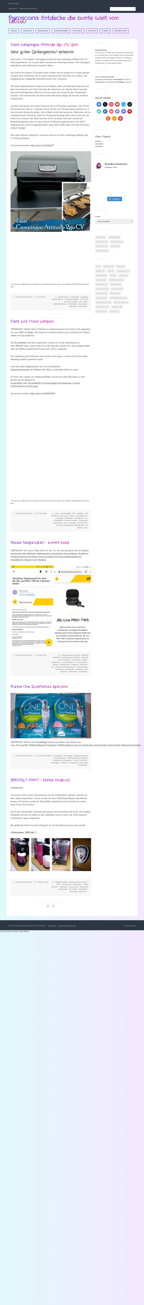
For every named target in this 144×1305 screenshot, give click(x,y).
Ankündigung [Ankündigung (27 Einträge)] (114, 237)
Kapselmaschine (75, 882)
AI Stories (105, 31)
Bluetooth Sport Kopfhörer (70, 657)
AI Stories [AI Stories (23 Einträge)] (100, 237)
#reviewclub (16, 554)
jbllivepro (56, 665)
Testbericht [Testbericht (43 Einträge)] (115, 293)
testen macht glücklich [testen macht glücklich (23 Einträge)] (118, 298)
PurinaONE (83, 760)
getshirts (98, 141)
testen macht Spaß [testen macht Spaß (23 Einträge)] (103, 302)
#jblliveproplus (44, 554)
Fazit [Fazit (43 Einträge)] (113, 275)
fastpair (84, 660)
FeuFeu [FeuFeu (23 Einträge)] (123, 275)
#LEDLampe (32, 386)
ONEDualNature (60, 758)
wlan (85, 528)
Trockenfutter (82, 765)
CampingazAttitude (71, 299)
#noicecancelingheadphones (68, 557)
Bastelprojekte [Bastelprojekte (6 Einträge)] (101, 241)
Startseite (13, 31)
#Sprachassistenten (20, 370)
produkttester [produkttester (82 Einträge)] (117, 289)
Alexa (57, 513)
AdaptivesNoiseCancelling (70, 655)
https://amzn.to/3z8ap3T (42, 145)
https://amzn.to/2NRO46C (42, 393)
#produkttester (65, 383)
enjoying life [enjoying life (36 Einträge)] (101, 275)
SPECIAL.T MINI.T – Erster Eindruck (40, 780)
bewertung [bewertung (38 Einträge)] (108, 266)
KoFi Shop (92, 31)
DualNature (59, 756)
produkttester (82, 304)
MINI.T (85, 882)
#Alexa (37, 370)
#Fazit (27, 329)
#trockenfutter (100, 745)
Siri (86, 518)
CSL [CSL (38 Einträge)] (111, 271)
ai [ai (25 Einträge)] (98, 266)
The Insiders (73, 889)
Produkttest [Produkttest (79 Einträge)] (116, 284)
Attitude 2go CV (64, 297)
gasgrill (75, 302)
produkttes (59, 518)
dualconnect (76, 660)
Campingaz (75, 297)
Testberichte (27, 31)
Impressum (12, 8)
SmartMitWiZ (58, 520)
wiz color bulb (82, 523)
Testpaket (63, 672)
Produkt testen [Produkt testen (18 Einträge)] (102, 289)
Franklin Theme (130, 926)
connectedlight (65, 513)
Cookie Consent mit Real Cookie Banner (14, 931)
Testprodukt (73, 306)
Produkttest (72, 304)
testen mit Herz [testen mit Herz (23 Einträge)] (102, 307)
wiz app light (71, 523)
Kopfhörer (74, 665)
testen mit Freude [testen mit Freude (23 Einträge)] (121, 302)
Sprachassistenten (71, 520)
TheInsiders (83, 889)
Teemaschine (74, 887)
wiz (65, 523)
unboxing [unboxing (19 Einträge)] (114, 311)
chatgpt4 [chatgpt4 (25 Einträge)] (100, 271)
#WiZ (21, 332)
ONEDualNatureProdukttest (77, 758)
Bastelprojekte (42, 31)
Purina (75, 760)
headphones (56, 662)
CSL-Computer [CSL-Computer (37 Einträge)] (123, 271)
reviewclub (80, 669)
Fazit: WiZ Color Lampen (32, 321)
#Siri (48, 370)
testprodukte (82, 306)
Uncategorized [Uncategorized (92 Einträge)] (102, 250)
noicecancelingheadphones (65, 667)
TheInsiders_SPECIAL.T (78, 892)
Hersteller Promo (120, 31)
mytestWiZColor (81, 516)
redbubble (98, 146)
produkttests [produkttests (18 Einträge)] (101, 293)
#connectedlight (49, 383)
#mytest (76, 383)
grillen (85, 302)
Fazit (74, 513)
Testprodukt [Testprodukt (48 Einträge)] (117, 307)
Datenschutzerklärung (28, 8)
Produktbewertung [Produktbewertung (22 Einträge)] (116, 280)
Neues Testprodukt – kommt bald (40, 542)
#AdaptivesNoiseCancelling (24, 557)
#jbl (24, 554)
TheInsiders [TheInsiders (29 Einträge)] (101, 311)
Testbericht (64, 763)
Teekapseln (63, 887)
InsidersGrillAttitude (60, 304)
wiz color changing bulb (64, 525)
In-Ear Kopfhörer (68, 662)
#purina (77, 745)
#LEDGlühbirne (18, 386)
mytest (72, 516)
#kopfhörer (83, 554)
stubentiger (55, 763)
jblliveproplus (65, 665)
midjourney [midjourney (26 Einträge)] (101, 280)
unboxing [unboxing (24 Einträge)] (115, 246)
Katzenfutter (68, 756)
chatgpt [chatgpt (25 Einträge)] (120, 266)
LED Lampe (64, 516)
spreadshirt (99, 144)
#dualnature (88, 745)
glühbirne (80, 513)
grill (80, 302)
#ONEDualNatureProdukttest (42, 745)
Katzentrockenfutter (81, 756)
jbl (76, 662)
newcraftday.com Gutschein (105, 82)
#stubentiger (42, 742)
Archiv (97, 217)
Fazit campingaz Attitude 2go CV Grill (44, 44)
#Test (36, 550)
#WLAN (19, 346)
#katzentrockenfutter (131, 745)
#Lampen (29, 332)
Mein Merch (78, 31)
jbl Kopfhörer (82, 662)
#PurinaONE (22, 745)
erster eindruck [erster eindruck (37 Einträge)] (117, 241)
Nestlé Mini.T (77, 884)
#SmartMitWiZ (34, 383)
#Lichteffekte (20, 343)
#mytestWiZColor (19, 383)
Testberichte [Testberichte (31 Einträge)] (101, 298)
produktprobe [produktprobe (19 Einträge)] (101, 284)
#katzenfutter (114, 745)
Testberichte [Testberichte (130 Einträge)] (101, 246)
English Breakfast (61, 882)
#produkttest (57, 554)
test (86, 669)
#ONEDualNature (65, 745)
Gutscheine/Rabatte (61, 31)
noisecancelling (81, 667)
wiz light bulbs (79, 525)
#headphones (17, 560)
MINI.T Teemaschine (64, 884)
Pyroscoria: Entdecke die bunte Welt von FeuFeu (63, 20)
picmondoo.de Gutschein (104, 79)
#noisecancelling (45, 557)
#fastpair (42, 560)
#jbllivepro (31, 554)
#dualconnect (30, 560)
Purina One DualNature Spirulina (39, 686)
